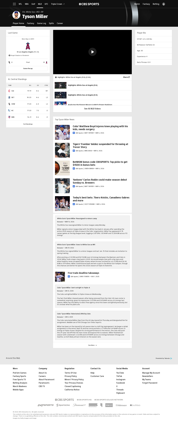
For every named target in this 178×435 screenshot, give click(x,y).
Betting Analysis (20, 383)
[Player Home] (18, 23)
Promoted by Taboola (164, 358)
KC (12, 110)
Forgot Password (149, 383)
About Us (43, 373)
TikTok (119, 376)
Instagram (120, 379)
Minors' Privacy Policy (74, 379)
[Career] (59, 23)
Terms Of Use (71, 373)
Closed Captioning (73, 386)
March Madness (20, 386)
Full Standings (28, 124)
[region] (92, 52)
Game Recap (28, 68)
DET (12, 97)
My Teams (146, 379)
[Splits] (51, 23)
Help (92, 373)
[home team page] (28, 46)
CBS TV (42, 386)
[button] (92, 52)
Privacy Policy (71, 376)
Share (125, 77)
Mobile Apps (18, 389)
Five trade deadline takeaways (83, 273)
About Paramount (46, 379)
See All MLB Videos (92, 108)
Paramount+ (44, 383)
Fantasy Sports (19, 376)
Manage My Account (151, 373)
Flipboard (120, 393)
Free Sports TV (19, 379)
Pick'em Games (19, 373)
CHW (13, 104)
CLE (12, 91)
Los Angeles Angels (26, 52)
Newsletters (147, 376)
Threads (120, 389)
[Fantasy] (31, 23)
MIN (12, 117)
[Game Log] (41, 23)
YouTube (120, 373)
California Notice (72, 389)
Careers (42, 376)
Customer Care (97, 376)
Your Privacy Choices (74, 383)
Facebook (120, 383)
